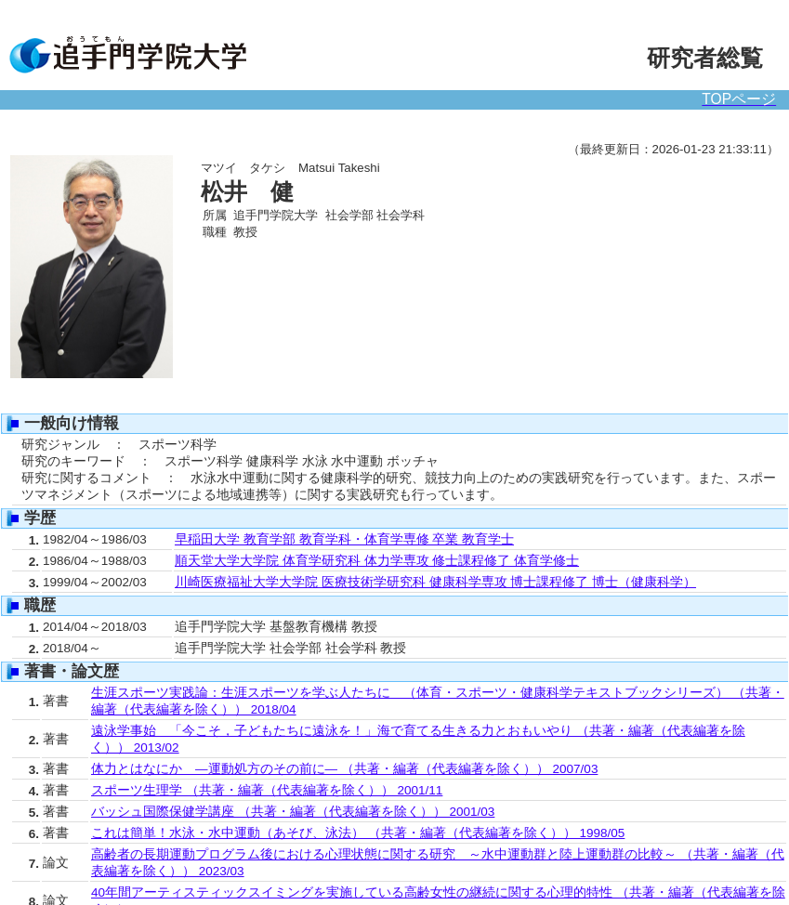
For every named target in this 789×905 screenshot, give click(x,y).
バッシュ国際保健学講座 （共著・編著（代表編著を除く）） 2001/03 (292, 812)
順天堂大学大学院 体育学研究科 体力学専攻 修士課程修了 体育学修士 (377, 561)
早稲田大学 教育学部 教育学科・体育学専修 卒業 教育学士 (344, 539)
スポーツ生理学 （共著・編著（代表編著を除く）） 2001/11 (266, 790)
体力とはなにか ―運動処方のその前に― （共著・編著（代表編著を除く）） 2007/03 (344, 769)
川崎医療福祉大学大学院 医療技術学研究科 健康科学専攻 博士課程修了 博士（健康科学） (435, 582)
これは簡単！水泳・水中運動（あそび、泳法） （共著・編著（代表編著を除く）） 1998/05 (358, 833)
